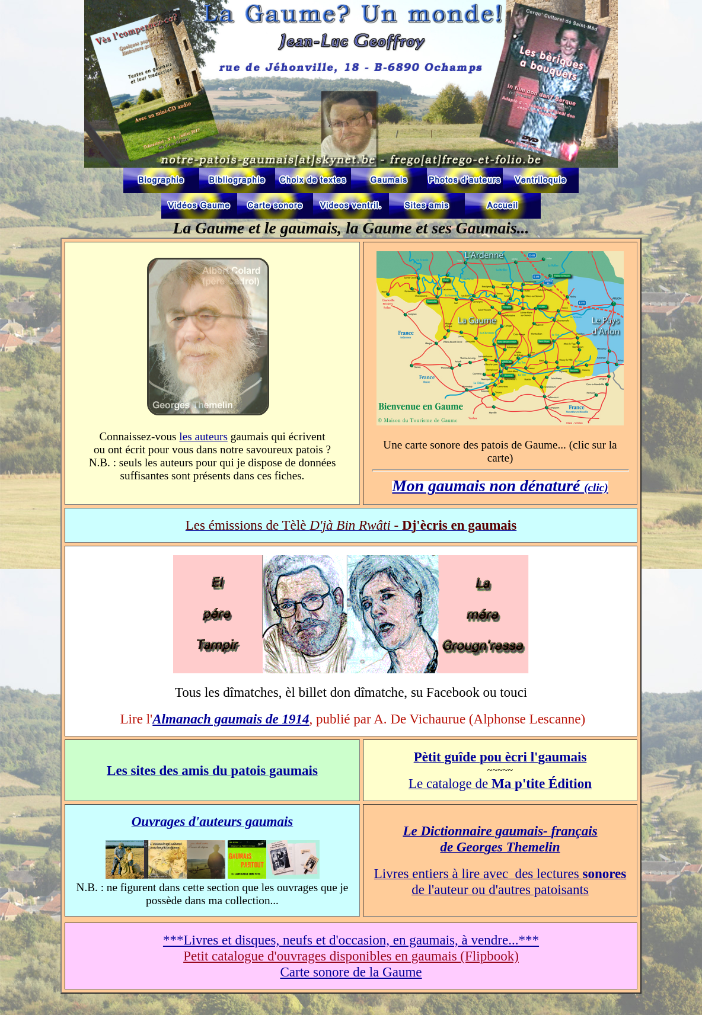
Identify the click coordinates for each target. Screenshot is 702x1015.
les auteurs (203, 436)
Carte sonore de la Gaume (351, 971)
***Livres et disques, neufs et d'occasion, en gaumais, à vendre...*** (351, 939)
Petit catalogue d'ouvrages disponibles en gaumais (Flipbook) (351, 955)
